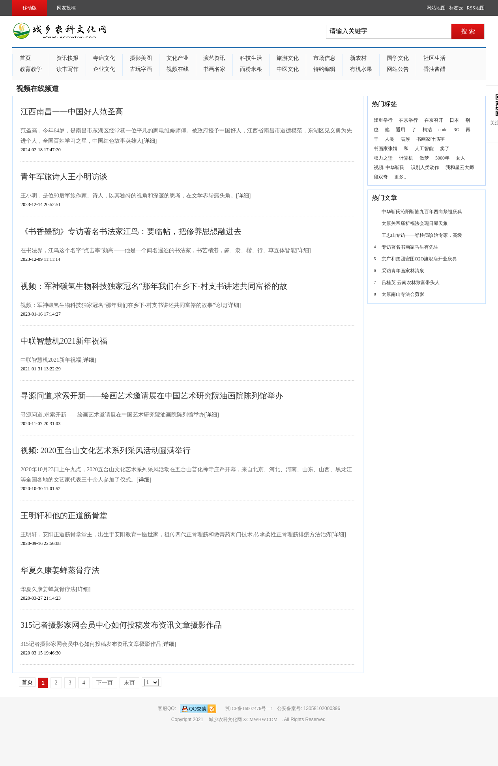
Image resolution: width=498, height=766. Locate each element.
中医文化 (288, 69)
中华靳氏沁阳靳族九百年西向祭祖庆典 (422, 211)
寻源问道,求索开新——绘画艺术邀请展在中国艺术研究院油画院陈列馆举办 (152, 395)
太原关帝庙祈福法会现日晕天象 (415, 223)
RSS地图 (476, 8)
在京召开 (433, 120)
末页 (129, 683)
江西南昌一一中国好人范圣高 (72, 111)
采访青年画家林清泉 (403, 270)
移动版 (29, 8)
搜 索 (468, 31)
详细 (149, 141)
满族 (405, 139)
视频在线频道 (37, 89)
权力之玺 (383, 158)
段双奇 (381, 177)
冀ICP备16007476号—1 (249, 708)
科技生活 (251, 58)
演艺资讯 (214, 58)
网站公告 (398, 69)
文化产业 (178, 58)
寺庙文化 (104, 58)
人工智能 (424, 148)
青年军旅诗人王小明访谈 (64, 176)
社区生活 (434, 58)
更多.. (400, 177)
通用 (400, 129)
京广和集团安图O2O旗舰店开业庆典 (419, 259)
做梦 (424, 158)
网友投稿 (66, 8)
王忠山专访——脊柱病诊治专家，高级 (422, 235)
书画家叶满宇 (430, 139)
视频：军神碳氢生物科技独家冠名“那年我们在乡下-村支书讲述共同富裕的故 (154, 286)
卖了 (444, 148)
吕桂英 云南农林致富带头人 (411, 282)
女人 (460, 158)
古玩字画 (141, 69)
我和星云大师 (460, 167)
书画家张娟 (385, 148)
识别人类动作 (425, 167)
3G (457, 129)
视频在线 (178, 69)
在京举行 (408, 120)
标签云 (456, 8)
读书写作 (67, 69)
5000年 (442, 158)
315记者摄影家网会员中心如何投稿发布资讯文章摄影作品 (121, 625)
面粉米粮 (251, 69)
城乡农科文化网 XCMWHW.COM (243, 719)
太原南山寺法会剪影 (403, 294)
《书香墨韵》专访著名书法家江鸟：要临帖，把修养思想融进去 (131, 231)
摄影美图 (141, 58)
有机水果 (361, 69)
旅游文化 (288, 58)
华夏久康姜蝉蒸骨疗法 (60, 570)
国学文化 (398, 58)
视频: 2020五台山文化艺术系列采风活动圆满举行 (106, 450)
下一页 (104, 683)
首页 (25, 58)
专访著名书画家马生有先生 (410, 247)
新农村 (358, 58)
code (442, 129)
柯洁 (427, 129)
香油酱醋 (434, 69)
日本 (454, 120)
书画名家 (214, 69)
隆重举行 (383, 120)
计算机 (406, 158)
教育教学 (31, 69)
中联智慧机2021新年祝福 (64, 341)
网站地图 (436, 8)
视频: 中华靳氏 (389, 167)
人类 (389, 139)
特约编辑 (324, 69)
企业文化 (104, 69)
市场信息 (324, 58)
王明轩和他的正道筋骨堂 (64, 515)
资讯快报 (67, 58)
